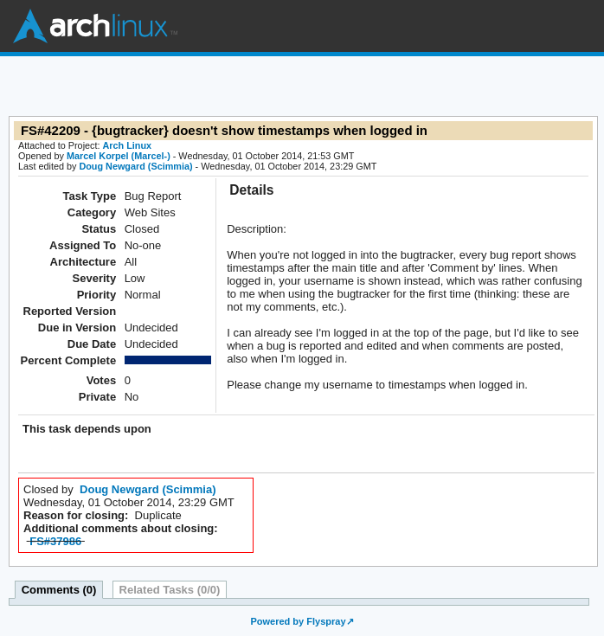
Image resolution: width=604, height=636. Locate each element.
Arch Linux (95, 26)
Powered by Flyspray (297, 621)
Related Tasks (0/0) (170, 589)
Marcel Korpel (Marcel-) (118, 156)
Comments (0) (59, 589)
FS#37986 (55, 541)
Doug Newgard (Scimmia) (135, 166)
